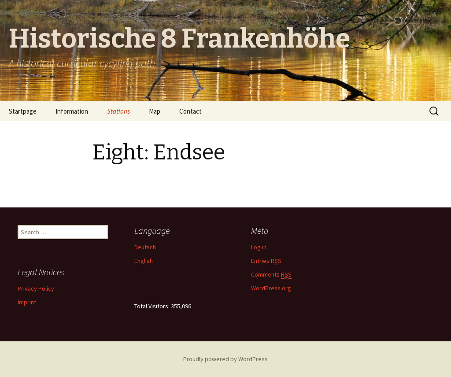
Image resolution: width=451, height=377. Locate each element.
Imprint (27, 302)
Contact (190, 111)
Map (154, 111)
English (143, 261)
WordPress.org (271, 288)
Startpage (23, 111)
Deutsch (145, 247)
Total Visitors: (152, 306)
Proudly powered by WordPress (225, 359)
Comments (271, 274)
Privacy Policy (36, 288)
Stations (118, 111)
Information (71, 111)
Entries (266, 261)
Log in (258, 247)
